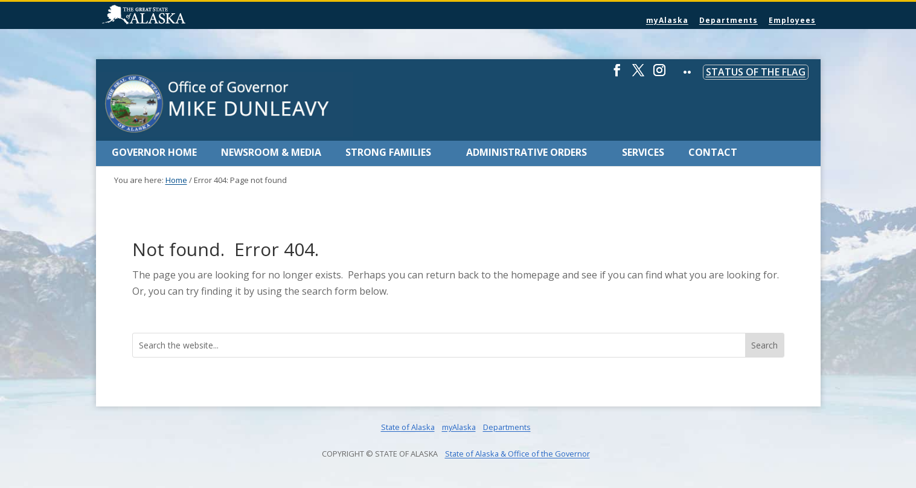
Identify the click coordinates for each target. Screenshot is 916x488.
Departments (728, 20)
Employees (792, 20)
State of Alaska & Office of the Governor (517, 453)
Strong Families (388, 152)
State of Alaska (174, 16)
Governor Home (154, 152)
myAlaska (667, 20)
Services (643, 152)
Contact (712, 152)
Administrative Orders (526, 152)
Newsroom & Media (271, 152)
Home (176, 180)
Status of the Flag (756, 72)
